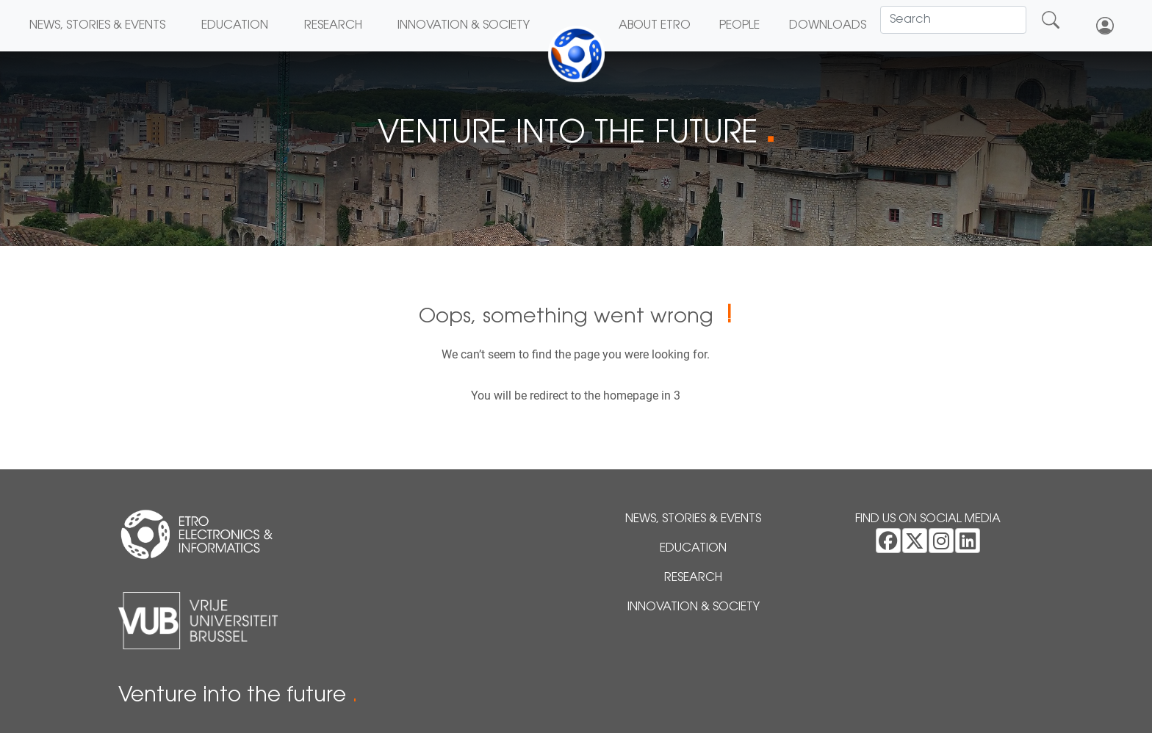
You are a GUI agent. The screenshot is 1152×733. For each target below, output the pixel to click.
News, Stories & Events (97, 26)
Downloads (827, 26)
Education (234, 26)
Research (333, 26)
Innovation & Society (463, 26)
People (739, 26)
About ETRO (655, 26)
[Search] (953, 20)
